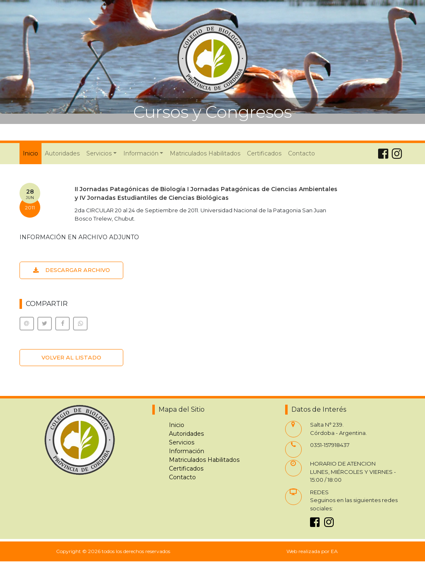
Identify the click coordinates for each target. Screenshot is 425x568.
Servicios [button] (99, 153)
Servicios (181, 442)
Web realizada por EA (312, 551)
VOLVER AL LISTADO (71, 357)
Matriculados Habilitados (205, 153)
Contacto (301, 153)
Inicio (32, 153)
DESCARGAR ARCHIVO (71, 270)
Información (186, 451)
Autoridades (62, 153)
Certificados (264, 153)
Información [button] (141, 153)
